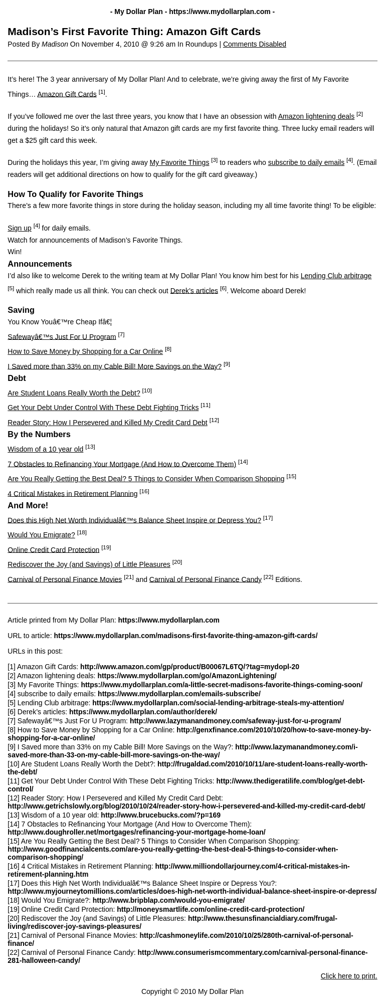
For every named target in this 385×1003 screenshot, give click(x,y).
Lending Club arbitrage (336, 276)
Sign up (19, 228)
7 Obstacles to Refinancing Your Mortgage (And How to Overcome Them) (122, 464)
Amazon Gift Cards (67, 94)
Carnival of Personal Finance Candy (205, 579)
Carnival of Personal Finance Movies (65, 579)
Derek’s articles (194, 290)
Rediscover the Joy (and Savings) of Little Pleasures (89, 564)
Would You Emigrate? (41, 535)
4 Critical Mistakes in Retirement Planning (72, 493)
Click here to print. (349, 976)
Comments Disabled (254, 44)
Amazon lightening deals (316, 116)
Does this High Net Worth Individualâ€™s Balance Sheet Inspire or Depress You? (134, 520)
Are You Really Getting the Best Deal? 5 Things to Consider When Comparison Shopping (146, 479)
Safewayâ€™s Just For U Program (62, 336)
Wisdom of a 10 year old (45, 449)
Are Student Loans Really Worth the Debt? (74, 393)
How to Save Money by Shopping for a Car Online (85, 351)
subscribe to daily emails (306, 162)
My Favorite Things (180, 162)
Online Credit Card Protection (53, 549)
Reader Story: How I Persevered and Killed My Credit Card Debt (107, 423)
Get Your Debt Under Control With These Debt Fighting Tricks (103, 408)
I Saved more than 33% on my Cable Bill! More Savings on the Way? (115, 366)
